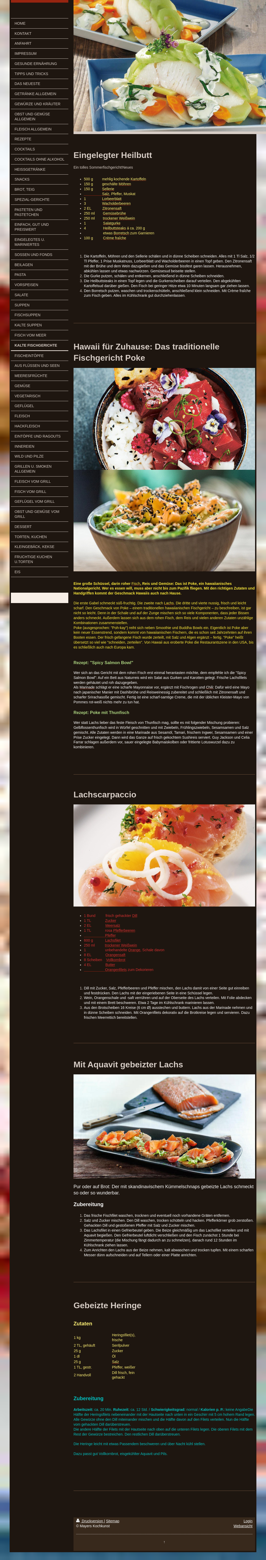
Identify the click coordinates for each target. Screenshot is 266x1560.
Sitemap (112, 1521)
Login (248, 1521)
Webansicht (243, 1526)
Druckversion (90, 1521)
